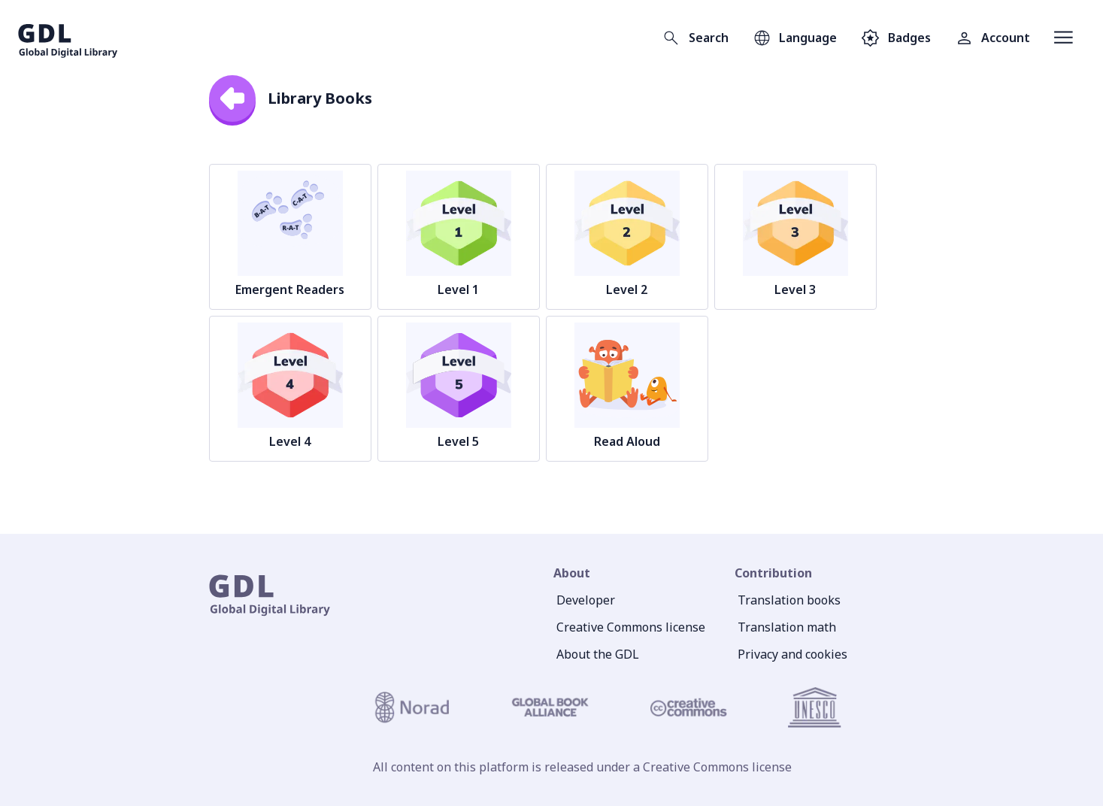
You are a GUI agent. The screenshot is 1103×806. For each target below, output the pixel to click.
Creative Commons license (630, 627)
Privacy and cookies (792, 654)
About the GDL (597, 654)
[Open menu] (1063, 37)
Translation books (789, 600)
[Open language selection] (795, 37)
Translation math (787, 627)
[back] (232, 98)
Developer (585, 600)
